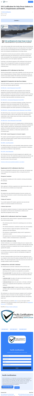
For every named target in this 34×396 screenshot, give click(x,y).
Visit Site (17, 387)
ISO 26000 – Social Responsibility (7, 142)
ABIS (16, 300)
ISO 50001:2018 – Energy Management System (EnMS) (11, 120)
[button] (1, 2)
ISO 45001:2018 (22, 329)
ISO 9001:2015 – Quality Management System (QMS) (11, 87)
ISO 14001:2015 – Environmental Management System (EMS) (12, 99)
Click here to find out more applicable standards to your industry (12, 161)
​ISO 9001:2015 (5, 329)
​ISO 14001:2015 (13, 329)
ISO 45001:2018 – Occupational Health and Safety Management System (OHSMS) (16, 110)
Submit (17, 368)
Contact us (30, 1)
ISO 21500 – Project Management (7, 151)
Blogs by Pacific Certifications (11, 306)
